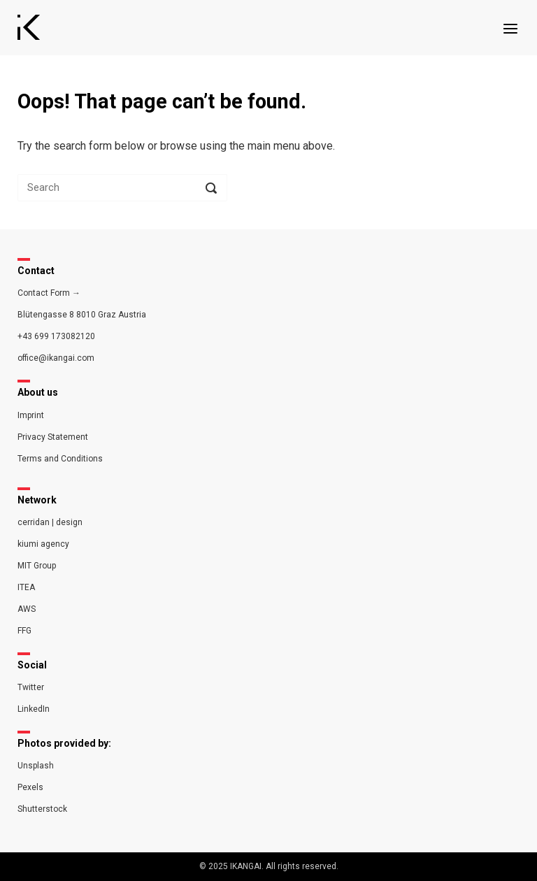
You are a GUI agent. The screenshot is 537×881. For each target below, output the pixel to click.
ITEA (26, 587)
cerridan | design (50, 522)
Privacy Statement (52, 437)
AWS (26, 609)
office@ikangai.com (55, 358)
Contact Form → (48, 293)
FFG (24, 631)
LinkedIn (33, 709)
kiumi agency (43, 544)
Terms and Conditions (60, 459)
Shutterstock (42, 809)
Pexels (30, 787)
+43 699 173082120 (56, 336)
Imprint (30, 415)
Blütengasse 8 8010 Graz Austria (81, 315)
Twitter (30, 687)
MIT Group (36, 566)
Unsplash (35, 766)
